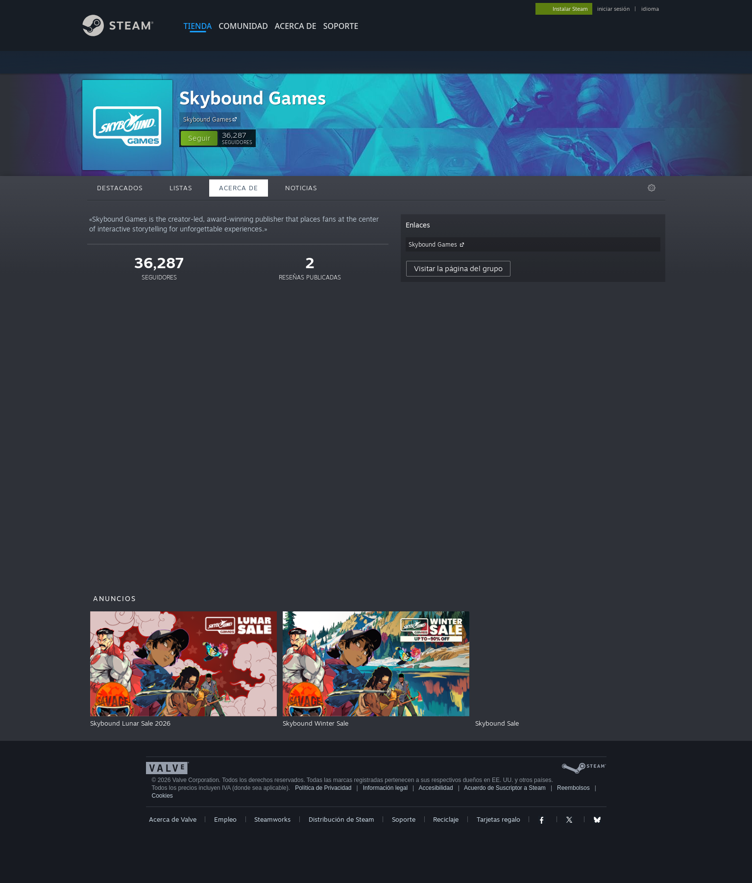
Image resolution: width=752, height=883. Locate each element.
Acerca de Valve (172, 819)
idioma (650, 8)
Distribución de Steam (341, 819)
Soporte (403, 819)
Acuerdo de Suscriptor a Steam (505, 787)
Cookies (162, 795)
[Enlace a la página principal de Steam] (125, 33)
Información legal (385, 787)
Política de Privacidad (323, 787)
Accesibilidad (436, 787)
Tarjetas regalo (498, 819)
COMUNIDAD (243, 26)
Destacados (120, 188)
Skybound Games (252, 98)
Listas (181, 188)
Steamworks (272, 819)
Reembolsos (573, 787)
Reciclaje (446, 819)
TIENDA (198, 26)
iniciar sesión (613, 8)
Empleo (225, 819)
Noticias (301, 188)
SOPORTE (341, 26)
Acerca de (295, 26)
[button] (199, 138)
